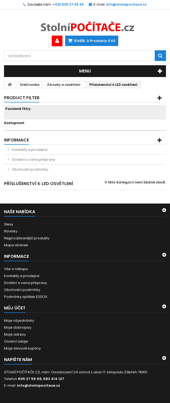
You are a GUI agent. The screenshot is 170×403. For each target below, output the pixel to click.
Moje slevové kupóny (22, 348)
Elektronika (29, 84)
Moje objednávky (19, 320)
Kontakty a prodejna (29, 149)
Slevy (8, 224)
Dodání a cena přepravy (33, 159)
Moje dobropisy (17, 327)
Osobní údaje (16, 341)
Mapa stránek (16, 245)
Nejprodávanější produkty (26, 238)
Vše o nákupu (16, 268)
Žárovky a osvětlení (63, 84)
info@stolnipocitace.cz (38, 385)
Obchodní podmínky (29, 169)
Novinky (10, 231)
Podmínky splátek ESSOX (25, 296)
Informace (16, 140)
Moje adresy (15, 334)
